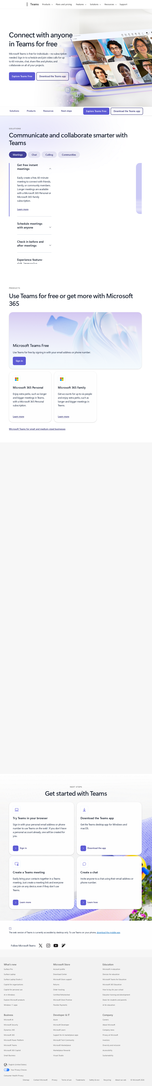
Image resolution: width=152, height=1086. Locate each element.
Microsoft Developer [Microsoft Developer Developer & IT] (61, 1025)
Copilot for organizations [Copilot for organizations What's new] (13, 984)
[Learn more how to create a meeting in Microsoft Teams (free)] (22, 902)
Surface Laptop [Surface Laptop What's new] (9, 974)
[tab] (18, 154)
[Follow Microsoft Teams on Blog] (63, 945)
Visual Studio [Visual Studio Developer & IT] (58, 1055)
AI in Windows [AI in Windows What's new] (9, 994)
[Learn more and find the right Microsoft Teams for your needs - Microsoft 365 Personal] (18, 416)
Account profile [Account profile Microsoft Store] (59, 969)
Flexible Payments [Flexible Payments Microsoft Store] (60, 1005)
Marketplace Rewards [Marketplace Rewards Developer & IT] (61, 1050)
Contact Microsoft (40, 1080)
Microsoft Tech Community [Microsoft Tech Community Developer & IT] (63, 1040)
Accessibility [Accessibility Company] (107, 1050)
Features (80, 4)
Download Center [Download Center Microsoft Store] (60, 974)
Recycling (107, 1080)
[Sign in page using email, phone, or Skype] (19, 361)
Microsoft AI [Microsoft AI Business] (8, 1019)
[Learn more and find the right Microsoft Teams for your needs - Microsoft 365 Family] (63, 416)
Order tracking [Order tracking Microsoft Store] (58, 989)
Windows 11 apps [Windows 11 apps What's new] (10, 1005)
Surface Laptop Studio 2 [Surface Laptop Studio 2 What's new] (13, 979)
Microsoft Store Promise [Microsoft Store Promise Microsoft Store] (62, 1000)
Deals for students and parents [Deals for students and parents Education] (115, 1000)
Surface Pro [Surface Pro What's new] (8, 969)
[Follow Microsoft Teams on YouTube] (55, 945)
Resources (109, 4)
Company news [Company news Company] (108, 1030)
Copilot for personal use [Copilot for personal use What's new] (13, 989)
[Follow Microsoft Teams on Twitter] (40, 945)
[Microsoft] (15, 4)
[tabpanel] (75, 213)
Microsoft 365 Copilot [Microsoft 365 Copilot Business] (12, 1050)
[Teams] (34, 4)
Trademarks (80, 1080)
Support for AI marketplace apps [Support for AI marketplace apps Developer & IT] (65, 1035)
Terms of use (67, 1080)
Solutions (94, 4)
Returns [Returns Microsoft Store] (56, 984)
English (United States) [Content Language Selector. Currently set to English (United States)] (17, 1064)
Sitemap (26, 1080)
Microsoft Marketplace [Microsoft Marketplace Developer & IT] (62, 1045)
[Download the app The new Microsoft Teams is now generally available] (93, 848)
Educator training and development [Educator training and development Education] (116, 994)
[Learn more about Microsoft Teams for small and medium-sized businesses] (75, 429)
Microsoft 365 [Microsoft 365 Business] (9, 1035)
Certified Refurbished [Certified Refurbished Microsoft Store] (61, 994)
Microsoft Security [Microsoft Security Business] (11, 1025)
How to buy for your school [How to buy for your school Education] (113, 989)
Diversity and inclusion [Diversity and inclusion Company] (111, 1045)
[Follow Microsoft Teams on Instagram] (48, 945)
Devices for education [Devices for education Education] (111, 974)
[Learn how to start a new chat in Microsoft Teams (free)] (89, 902)
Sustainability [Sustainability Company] (108, 1055)
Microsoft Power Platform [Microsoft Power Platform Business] (14, 1040)
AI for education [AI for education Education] (109, 1005)
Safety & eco (94, 1080)
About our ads (120, 1080)
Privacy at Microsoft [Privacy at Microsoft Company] (110, 1035)
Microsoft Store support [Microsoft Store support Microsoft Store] (62, 979)
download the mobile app (108, 932)
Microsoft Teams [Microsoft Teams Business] (10, 1045)
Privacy (54, 1080)
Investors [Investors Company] (106, 1040)
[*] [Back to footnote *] (10, 928)
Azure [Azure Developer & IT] (55, 1019)
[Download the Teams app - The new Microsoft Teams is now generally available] (52, 76)
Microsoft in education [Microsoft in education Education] (111, 969)
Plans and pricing (64, 4)
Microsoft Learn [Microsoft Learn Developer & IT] (59, 1030)
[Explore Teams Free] (22, 76)
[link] (14, 112)
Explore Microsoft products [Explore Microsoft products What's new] (14, 1000)
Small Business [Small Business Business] (9, 1055)
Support (123, 4)
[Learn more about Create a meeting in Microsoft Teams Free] (22, 209)
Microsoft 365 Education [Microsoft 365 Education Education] (112, 984)
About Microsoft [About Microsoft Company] (109, 1025)
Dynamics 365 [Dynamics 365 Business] (9, 1030)
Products (46, 4)
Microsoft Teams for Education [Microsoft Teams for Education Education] (114, 979)
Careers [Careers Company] (106, 1019)
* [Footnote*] (47, 827)
